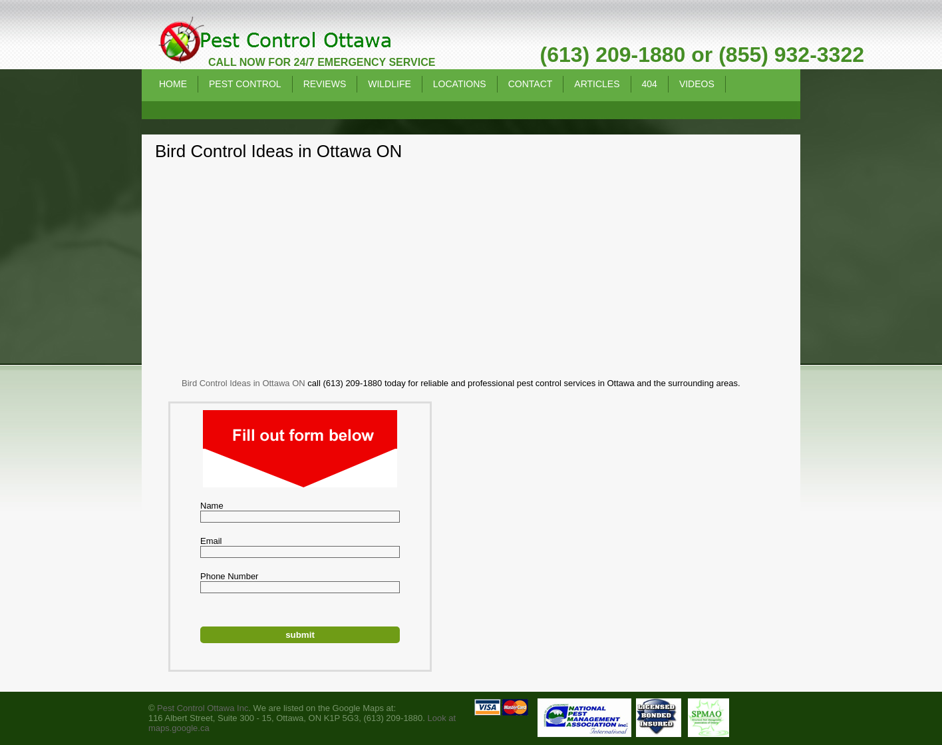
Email (211, 541)
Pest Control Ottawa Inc (202, 708)
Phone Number (229, 576)
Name (212, 506)
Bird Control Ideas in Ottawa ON (243, 383)
